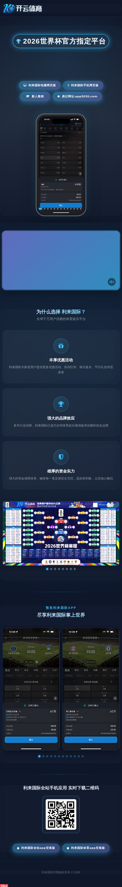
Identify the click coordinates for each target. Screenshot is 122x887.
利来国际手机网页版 (83, 85)
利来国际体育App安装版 (86, 848)
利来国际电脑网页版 (39, 85)
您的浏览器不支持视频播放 (61, 260)
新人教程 (35, 96)
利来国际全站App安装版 (36, 848)
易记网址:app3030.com (77, 96)
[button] (39, 756)
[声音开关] (112, 282)
